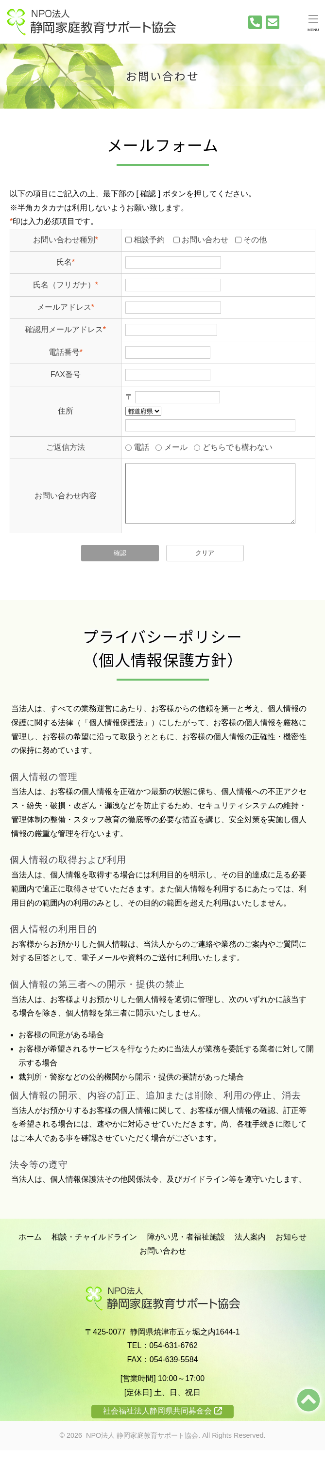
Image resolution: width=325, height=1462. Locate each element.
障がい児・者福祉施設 (186, 1248)
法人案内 (250, 1248)
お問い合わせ (162, 1262)
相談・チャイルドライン (94, 1248)
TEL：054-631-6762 (162, 1357)
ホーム (30, 1248)
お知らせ (291, 1248)
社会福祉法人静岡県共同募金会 (162, 1422)
